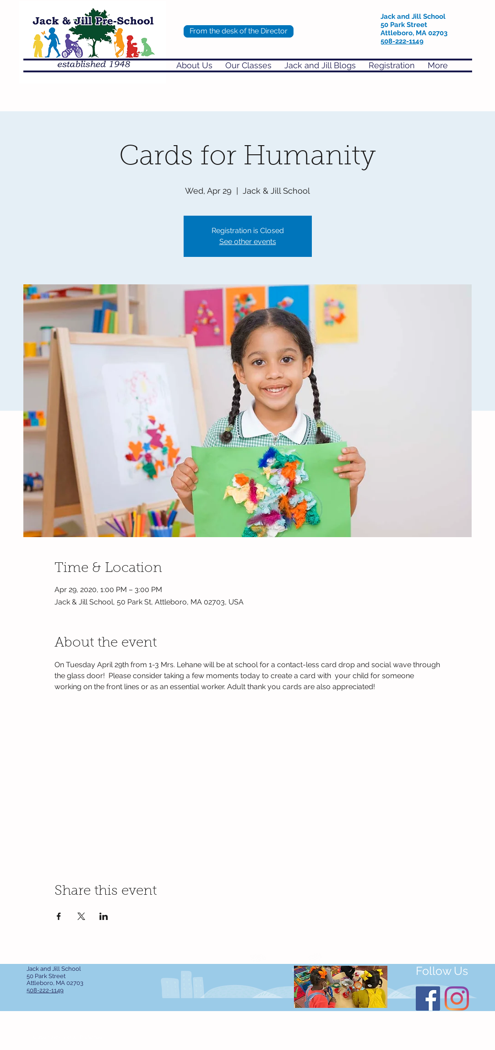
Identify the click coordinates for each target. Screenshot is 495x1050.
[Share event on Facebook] (58, 916)
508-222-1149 (402, 41)
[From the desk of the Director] (239, 31)
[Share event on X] (81, 916)
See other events (247, 241)
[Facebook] (428, 998)
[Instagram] (457, 998)
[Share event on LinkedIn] (103, 916)
